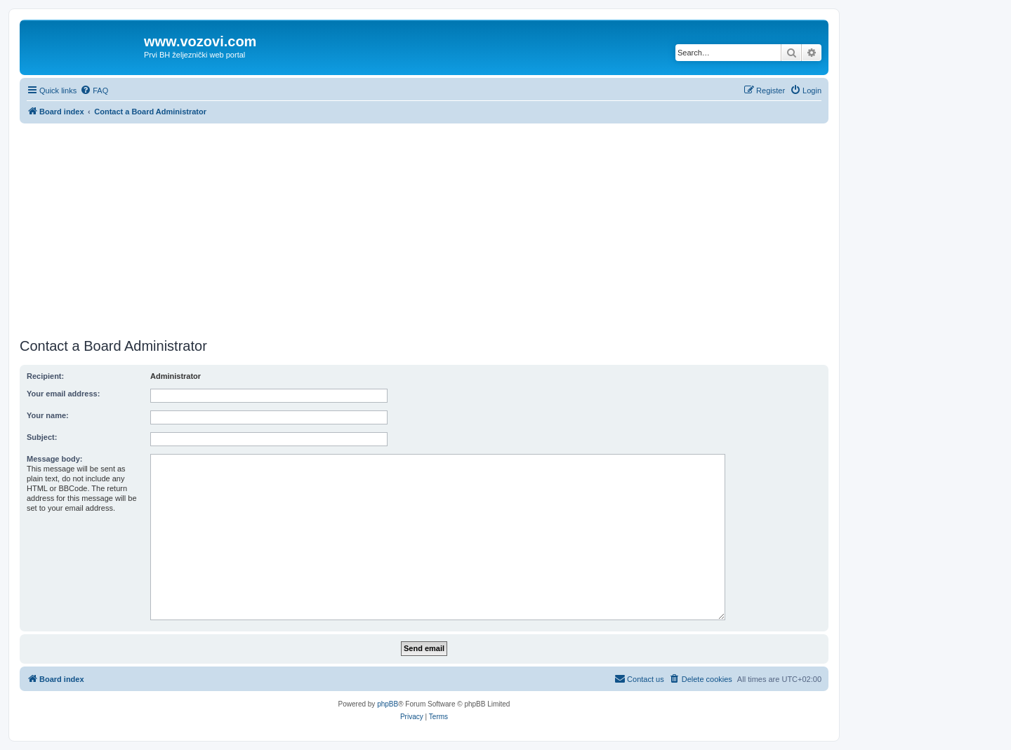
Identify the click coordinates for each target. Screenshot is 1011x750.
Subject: (42, 437)
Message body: (54, 459)
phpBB (387, 704)
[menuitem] (94, 90)
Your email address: (63, 393)
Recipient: (45, 376)
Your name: (48, 415)
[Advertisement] (424, 228)
